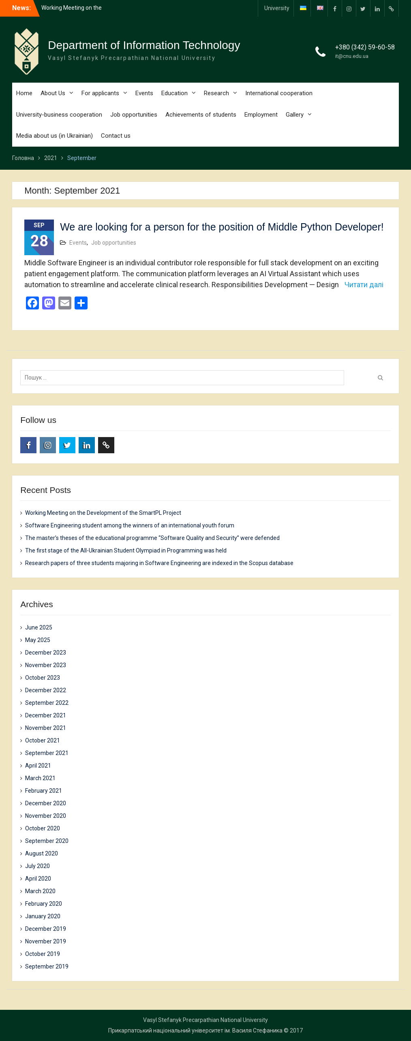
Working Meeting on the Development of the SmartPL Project (103, 513)
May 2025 (37, 640)
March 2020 (40, 891)
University (276, 8)
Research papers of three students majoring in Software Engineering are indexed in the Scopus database (159, 563)
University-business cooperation (59, 114)
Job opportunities (133, 114)
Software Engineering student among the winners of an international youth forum (129, 525)
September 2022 (46, 703)
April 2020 (38, 878)
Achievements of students (200, 114)
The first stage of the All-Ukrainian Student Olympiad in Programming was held (126, 550)
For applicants (100, 93)
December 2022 (45, 690)
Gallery (295, 114)
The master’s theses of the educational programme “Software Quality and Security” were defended (152, 538)
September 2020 (46, 841)
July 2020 (37, 866)
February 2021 (43, 790)
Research (216, 93)
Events (144, 93)
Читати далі (364, 284)
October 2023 (42, 677)
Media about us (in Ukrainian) (54, 135)
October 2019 (42, 954)
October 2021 (42, 740)
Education (174, 93)
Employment (261, 114)
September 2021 (46, 753)
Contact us (116, 135)
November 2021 (45, 728)
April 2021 (38, 765)
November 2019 (45, 941)
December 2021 (45, 715)
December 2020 (45, 803)
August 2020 (41, 853)
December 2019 (45, 929)
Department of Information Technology (144, 45)
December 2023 (45, 652)
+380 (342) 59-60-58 (365, 47)
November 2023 (45, 665)
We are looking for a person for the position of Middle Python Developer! (222, 227)
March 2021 (40, 778)
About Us (53, 93)
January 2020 (42, 916)
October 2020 (42, 828)
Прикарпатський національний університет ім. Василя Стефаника (195, 1030)
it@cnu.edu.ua (351, 56)
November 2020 (45, 816)
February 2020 (43, 903)
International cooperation (279, 93)
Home (24, 93)
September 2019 (46, 966)
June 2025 (38, 627)
